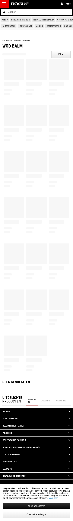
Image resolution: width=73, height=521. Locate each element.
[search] (36, 12)
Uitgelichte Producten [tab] (12, 399)
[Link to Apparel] (39, 26)
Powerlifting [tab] (60, 400)
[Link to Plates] (25, 26)
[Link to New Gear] (5, 19)
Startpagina (7, 40)
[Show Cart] (68, 4)
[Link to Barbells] (8, 26)
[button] (4, 12)
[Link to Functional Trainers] (20, 19)
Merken (17, 40)
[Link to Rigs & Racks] (43, 19)
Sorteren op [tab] (32, 400)
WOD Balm (26, 40)
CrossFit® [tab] (45, 400)
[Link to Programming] (53, 26)
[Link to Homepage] (20, 4)
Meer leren (53, 498)
